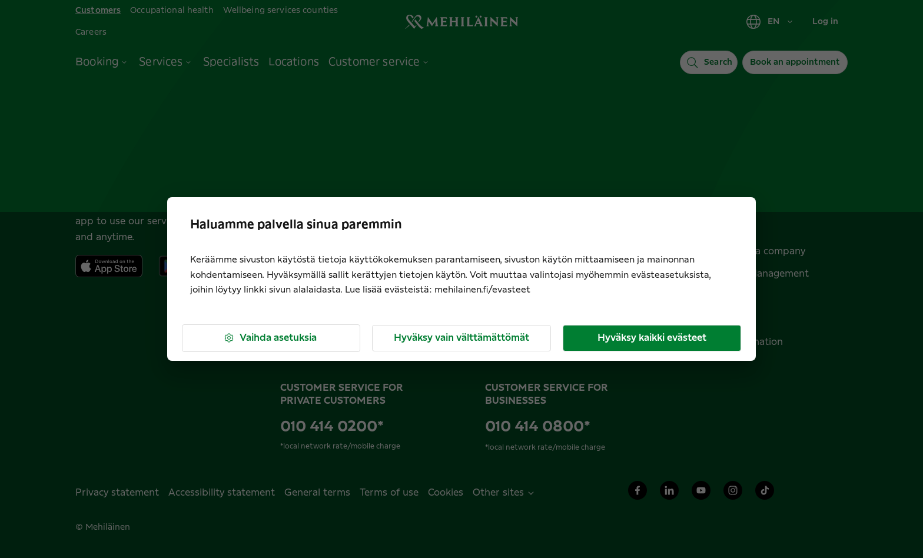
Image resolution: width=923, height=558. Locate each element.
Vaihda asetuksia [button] (270, 338)
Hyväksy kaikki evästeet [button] (651, 338)
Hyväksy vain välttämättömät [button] (461, 338)
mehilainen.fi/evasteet (482, 289)
